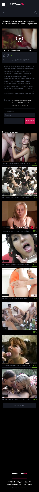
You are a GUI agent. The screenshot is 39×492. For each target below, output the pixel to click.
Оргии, (22, 105)
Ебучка (28, 482)
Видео (19, 482)
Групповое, (16, 100)
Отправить (30, 121)
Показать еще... (19, 405)
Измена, (15, 102)
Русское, (27, 102)
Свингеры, (15, 105)
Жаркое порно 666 (14, 484)
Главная (11, 482)
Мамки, (20, 102)
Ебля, (30, 100)
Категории (28, 484)
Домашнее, (24, 100)
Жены (26, 105)
